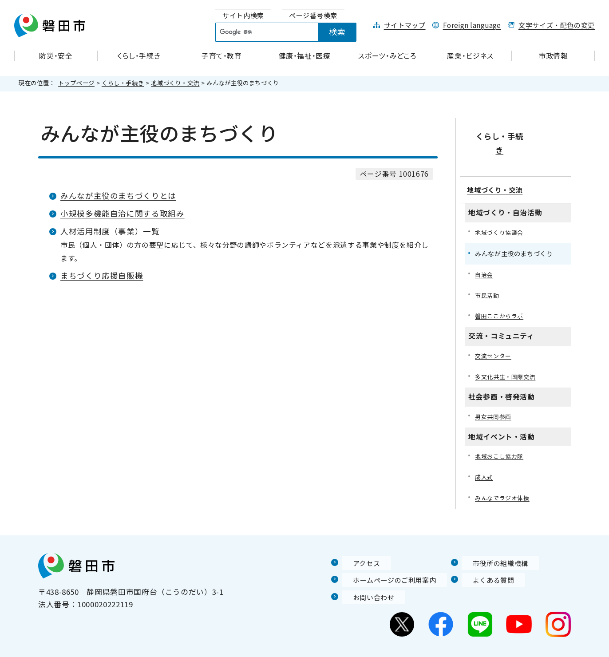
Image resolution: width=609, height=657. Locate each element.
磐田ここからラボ (501, 294)
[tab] (243, 16)
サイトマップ (405, 25)
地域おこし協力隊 (501, 437)
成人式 (484, 458)
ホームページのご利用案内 (388, 562)
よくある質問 (485, 562)
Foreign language (472, 25)
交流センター (494, 335)
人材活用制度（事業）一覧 (110, 231)
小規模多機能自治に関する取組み (122, 213)
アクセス (357, 545)
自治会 (484, 251)
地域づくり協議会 (501, 209)
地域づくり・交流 (175, 83)
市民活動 (488, 273)
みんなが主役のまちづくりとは (118, 195)
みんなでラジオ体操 (504, 480)
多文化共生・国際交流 (507, 356)
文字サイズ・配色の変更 (556, 25)
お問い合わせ (365, 579)
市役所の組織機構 (493, 545)
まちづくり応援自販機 (101, 275)
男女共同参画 (494, 396)
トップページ (76, 83)
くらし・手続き (123, 83)
